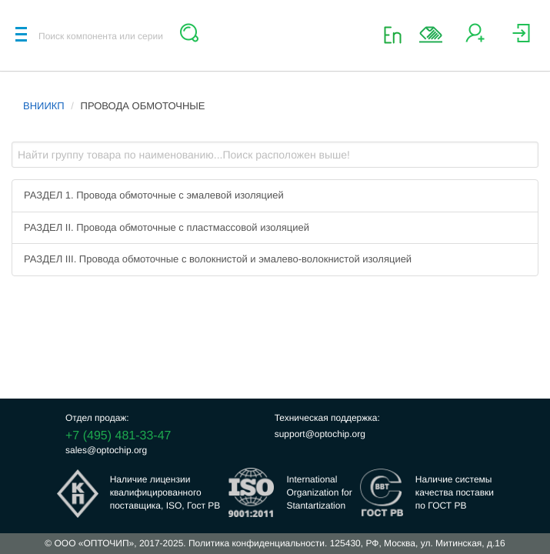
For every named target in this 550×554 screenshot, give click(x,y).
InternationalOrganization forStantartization (319, 492)
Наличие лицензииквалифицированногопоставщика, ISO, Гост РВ (165, 492)
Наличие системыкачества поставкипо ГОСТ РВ (454, 492)
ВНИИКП (44, 106)
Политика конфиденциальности (256, 543)
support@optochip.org (320, 434)
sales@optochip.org (106, 450)
